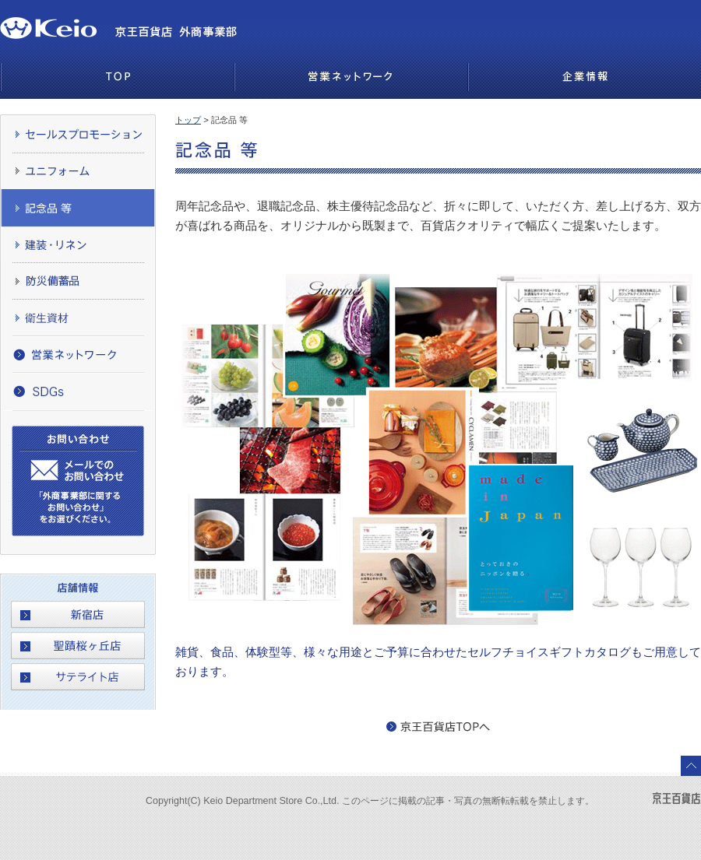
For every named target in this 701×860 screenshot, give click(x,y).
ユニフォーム (78, 171)
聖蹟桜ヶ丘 (78, 645)
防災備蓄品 (78, 280)
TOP (117, 78)
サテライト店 (78, 676)
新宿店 (78, 614)
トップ (188, 120)
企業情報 (584, 78)
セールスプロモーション (78, 134)
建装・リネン (78, 244)
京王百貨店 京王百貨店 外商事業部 (55, 22)
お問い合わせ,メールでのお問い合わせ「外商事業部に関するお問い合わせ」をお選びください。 (78, 481)
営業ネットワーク (350, 78)
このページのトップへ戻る (691, 766)
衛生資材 (78, 317)
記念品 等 (78, 207)
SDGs (78, 391)
